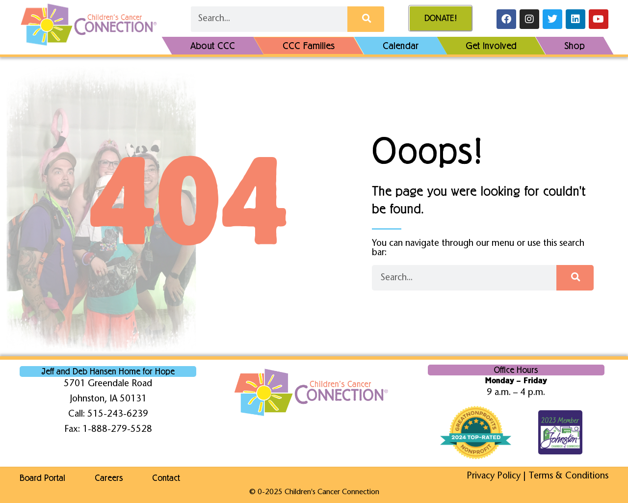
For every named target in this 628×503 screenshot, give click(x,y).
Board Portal (42, 478)
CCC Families (309, 46)
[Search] (365, 19)
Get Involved (491, 46)
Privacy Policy (494, 476)
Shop (574, 46)
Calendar (401, 46)
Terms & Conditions (568, 476)
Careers (109, 478)
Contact (166, 478)
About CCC (212, 46)
